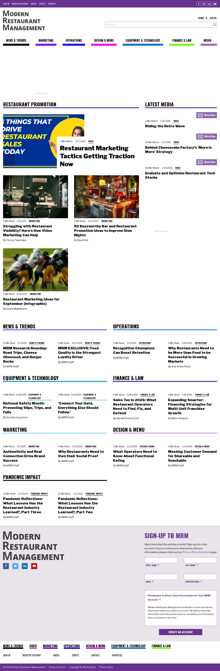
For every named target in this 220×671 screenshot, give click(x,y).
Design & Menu (147, 446)
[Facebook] (198, 4)
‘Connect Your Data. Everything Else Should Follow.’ (78, 407)
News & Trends (36, 342)
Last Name (190, 565)
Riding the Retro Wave (165, 126)
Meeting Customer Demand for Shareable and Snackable (192, 456)
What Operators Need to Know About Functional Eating (135, 456)
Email (148, 581)
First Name (151, 565)
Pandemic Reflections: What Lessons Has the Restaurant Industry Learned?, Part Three (23, 505)
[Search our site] (158, 25)
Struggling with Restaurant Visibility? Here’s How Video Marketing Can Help (27, 230)
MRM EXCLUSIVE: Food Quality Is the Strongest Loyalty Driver (79, 352)
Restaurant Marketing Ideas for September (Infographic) (31, 301)
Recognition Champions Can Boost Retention (134, 350)
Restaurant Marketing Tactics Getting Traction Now (97, 156)
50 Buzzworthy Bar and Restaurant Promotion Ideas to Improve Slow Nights (105, 230)
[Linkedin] (209, 4)
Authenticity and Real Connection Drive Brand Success (24, 456)
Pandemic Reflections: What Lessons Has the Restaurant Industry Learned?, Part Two (78, 505)
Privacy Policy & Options (196, 552)
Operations (145, 342)
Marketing (34, 220)
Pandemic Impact (39, 493)
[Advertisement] (110, 70)
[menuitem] (6, 3)
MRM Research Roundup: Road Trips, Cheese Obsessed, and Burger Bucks (25, 354)
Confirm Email (192, 581)
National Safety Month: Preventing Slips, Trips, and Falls (27, 407)
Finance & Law (147, 394)
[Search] (214, 25)
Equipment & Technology (34, 396)
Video (91, 141)
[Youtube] (215, 4)
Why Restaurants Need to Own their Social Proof (81, 453)
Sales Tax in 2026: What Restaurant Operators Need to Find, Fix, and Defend (134, 406)
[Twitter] (204, 4)
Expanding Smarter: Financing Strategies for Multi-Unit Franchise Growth (190, 406)
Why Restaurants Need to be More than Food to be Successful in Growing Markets (191, 354)
